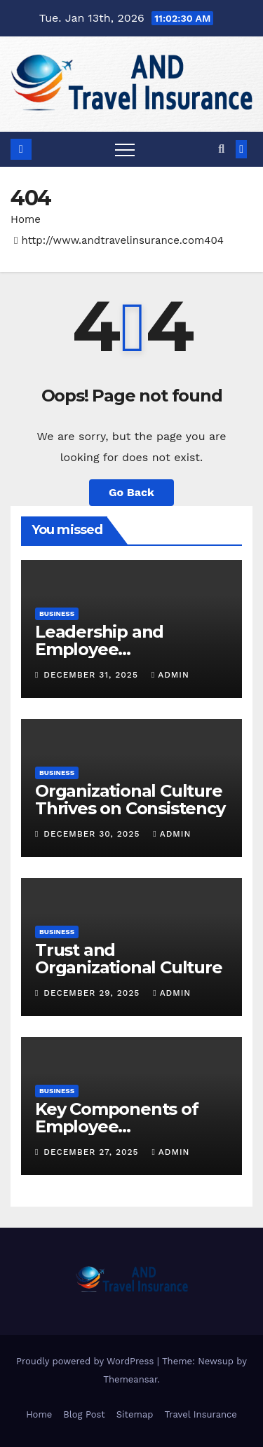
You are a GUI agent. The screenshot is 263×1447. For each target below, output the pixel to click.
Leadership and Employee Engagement (99, 649)
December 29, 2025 (93, 993)
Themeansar (130, 1379)
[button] (221, 149)
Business (56, 613)
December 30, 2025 (93, 834)
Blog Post (84, 1414)
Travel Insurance (200, 1414)
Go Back (131, 492)
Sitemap (135, 1414)
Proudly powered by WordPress (86, 1361)
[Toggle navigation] (125, 149)
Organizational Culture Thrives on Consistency (130, 799)
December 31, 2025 (92, 675)
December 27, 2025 (92, 1152)
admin (170, 675)
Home (26, 219)
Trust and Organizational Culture (128, 959)
